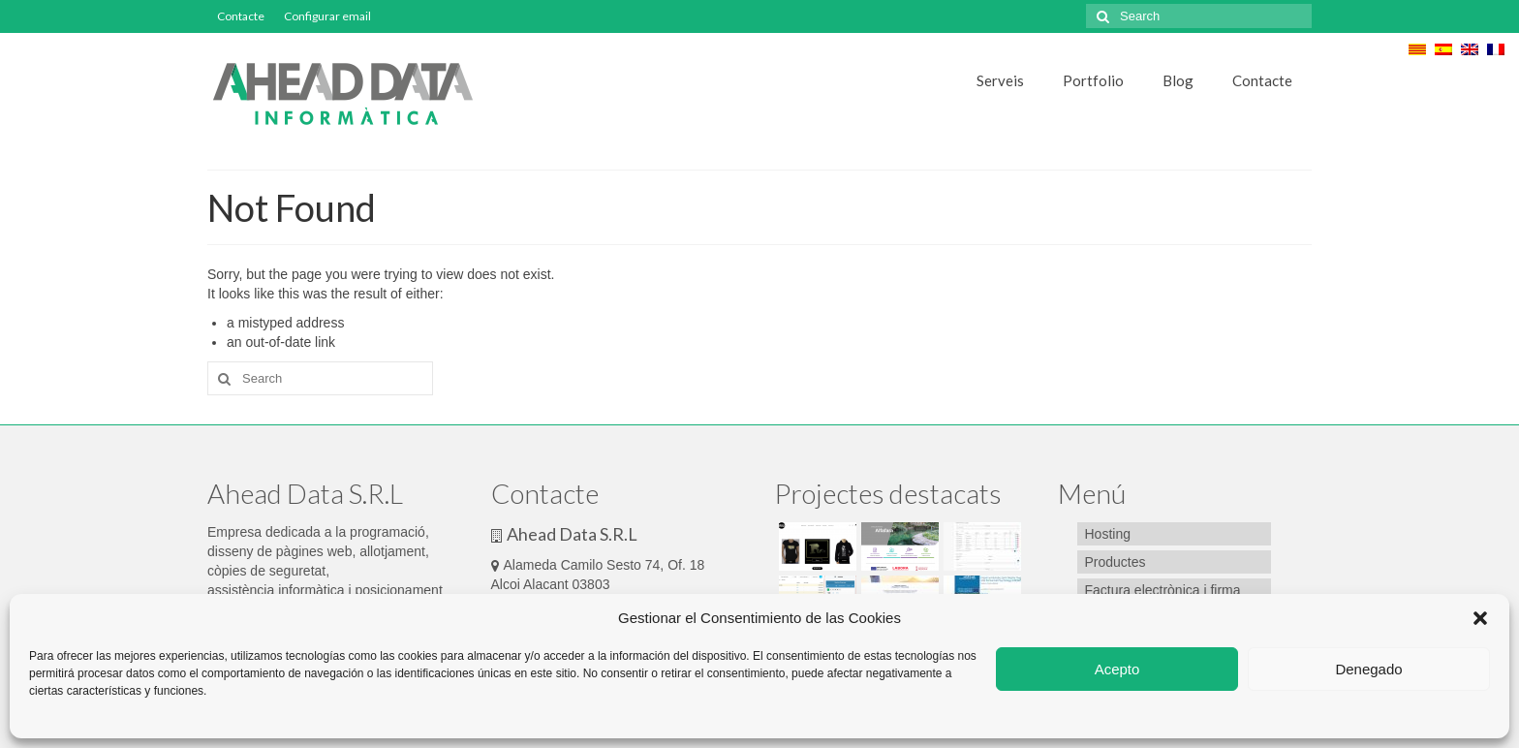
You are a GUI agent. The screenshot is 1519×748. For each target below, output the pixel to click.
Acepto (1117, 669)
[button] (1480, 618)
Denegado (1368, 669)
